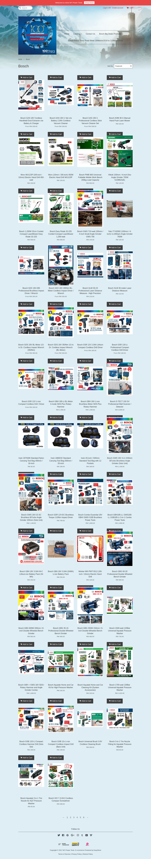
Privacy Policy (76, 854)
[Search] (25, 8)
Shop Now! (89, 3)
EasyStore (97, 850)
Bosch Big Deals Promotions (111, 34)
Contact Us (90, 34)
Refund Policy (88, 854)
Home (66, 34)
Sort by (110, 66)
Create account (117, 8)
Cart (131, 8)
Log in (105, 8)
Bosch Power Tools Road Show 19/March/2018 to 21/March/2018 (95, 41)
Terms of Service (64, 854)
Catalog (77, 34)
